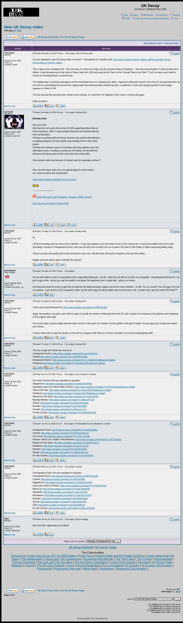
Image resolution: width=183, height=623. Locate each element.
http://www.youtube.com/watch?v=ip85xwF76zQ (71, 400)
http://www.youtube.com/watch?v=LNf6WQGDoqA (64, 452)
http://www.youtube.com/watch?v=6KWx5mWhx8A (64, 403)
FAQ (124, 15)
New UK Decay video (23, 27)
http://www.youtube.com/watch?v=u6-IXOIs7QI (65, 492)
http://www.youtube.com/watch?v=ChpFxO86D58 (66, 489)
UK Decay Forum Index (48, 37)
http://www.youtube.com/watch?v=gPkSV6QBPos (68, 383)
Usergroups (161, 15)
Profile (126, 18)
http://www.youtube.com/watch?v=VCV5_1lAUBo (67, 436)
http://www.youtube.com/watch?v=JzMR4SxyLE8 (75, 476)
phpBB (87, 619)
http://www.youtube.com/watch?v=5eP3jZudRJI (64, 406)
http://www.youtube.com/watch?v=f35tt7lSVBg (85, 307)
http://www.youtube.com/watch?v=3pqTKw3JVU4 (68, 495)
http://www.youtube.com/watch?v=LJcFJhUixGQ (98, 439)
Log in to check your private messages (150, 18)
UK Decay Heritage (81, 547)
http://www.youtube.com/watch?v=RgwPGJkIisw (65, 498)
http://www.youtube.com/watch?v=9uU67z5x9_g (76, 442)
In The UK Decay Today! (73, 37)
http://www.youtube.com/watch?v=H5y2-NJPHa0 (72, 508)
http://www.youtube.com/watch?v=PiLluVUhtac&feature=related (105, 387)
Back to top (9, 106)
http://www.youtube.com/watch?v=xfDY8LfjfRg (63, 479)
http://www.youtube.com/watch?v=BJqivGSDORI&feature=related (80, 390)
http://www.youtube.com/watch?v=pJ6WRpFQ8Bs (64, 357)
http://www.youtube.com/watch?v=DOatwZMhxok (61, 505)
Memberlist (147, 15)
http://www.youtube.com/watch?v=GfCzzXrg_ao (63, 409)
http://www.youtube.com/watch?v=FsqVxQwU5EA (68, 482)
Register (175, 15)
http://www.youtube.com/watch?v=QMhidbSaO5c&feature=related (73, 363)
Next (19, 31)
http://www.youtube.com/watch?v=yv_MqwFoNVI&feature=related (84, 360)
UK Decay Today (106, 547)
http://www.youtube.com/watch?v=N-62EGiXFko (83, 485)
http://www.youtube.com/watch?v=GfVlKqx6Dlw (64, 449)
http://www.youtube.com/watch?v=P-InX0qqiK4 (71, 455)
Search (134, 15)
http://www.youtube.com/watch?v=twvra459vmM (63, 502)
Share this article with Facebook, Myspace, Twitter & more (62, 197)
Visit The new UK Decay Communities (51, 203)
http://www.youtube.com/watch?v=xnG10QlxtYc (75, 353)
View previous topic (153, 43)
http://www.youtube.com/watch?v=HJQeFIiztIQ (76, 396)
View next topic (171, 43)
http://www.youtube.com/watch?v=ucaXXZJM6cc (75, 430)
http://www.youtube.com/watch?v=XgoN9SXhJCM (72, 412)
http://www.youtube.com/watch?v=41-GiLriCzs (54, 179)
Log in (175, 18)
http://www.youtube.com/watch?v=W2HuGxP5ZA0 (65, 433)
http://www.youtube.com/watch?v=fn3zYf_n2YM (66, 446)
